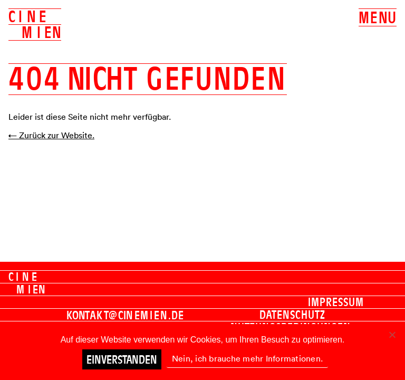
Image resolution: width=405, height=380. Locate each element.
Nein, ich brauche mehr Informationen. (247, 358)
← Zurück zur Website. (51, 135)
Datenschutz (292, 314)
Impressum (336, 302)
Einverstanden (121, 359)
